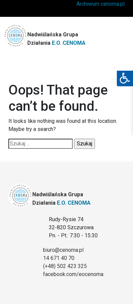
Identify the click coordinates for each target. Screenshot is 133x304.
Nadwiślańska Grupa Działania (56, 38)
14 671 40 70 (58, 258)
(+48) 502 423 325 (65, 266)
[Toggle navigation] (113, 64)
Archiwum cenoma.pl (100, 4)
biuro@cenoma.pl (63, 250)
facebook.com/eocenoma (73, 274)
